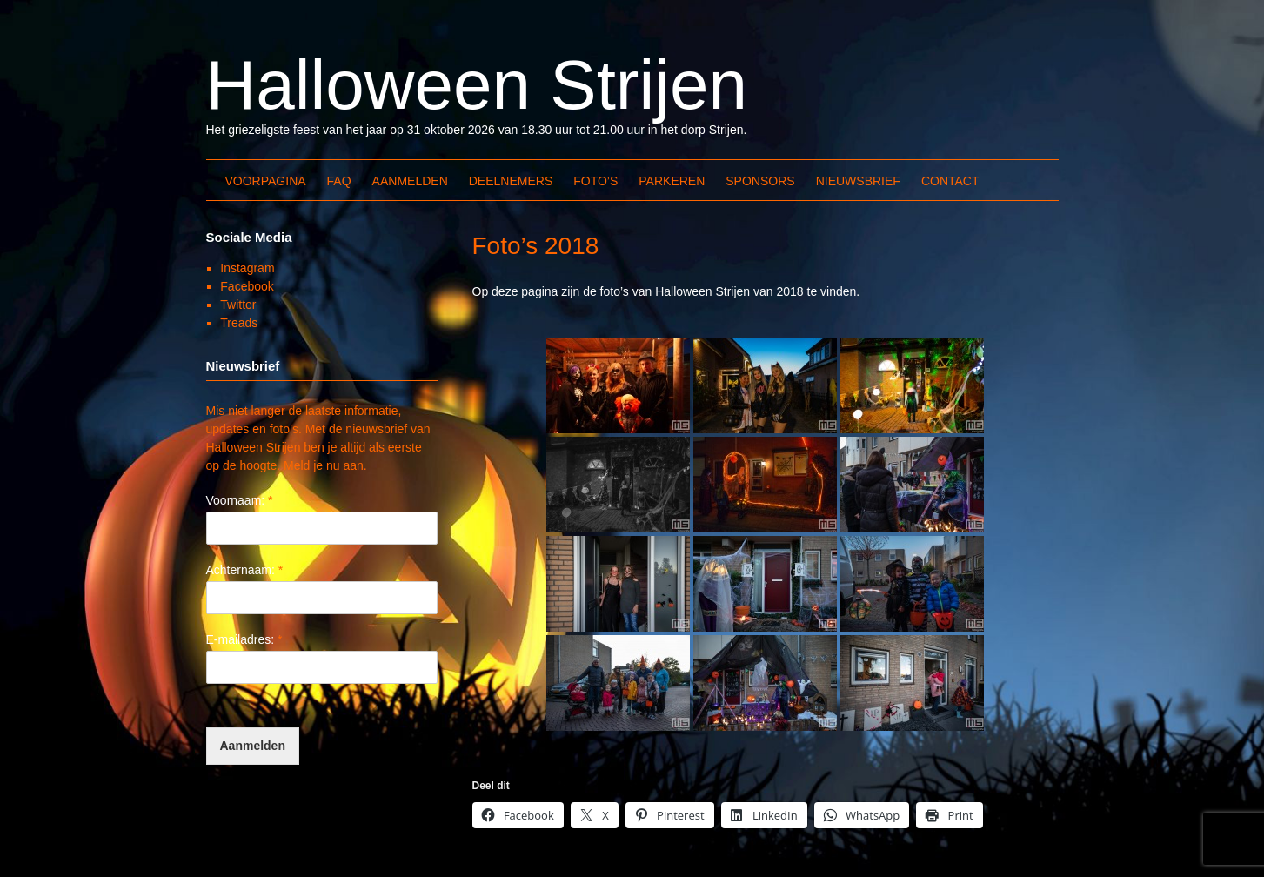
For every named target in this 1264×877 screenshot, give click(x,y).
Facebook (246, 286)
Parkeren (672, 181)
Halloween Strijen (477, 85)
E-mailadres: (244, 639)
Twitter (238, 304)
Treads (238, 323)
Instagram (247, 268)
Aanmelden (410, 181)
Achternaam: (245, 570)
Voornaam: (239, 500)
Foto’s (595, 181)
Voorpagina (265, 181)
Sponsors (760, 181)
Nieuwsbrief (858, 181)
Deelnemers (510, 181)
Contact (950, 181)
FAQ (339, 181)
